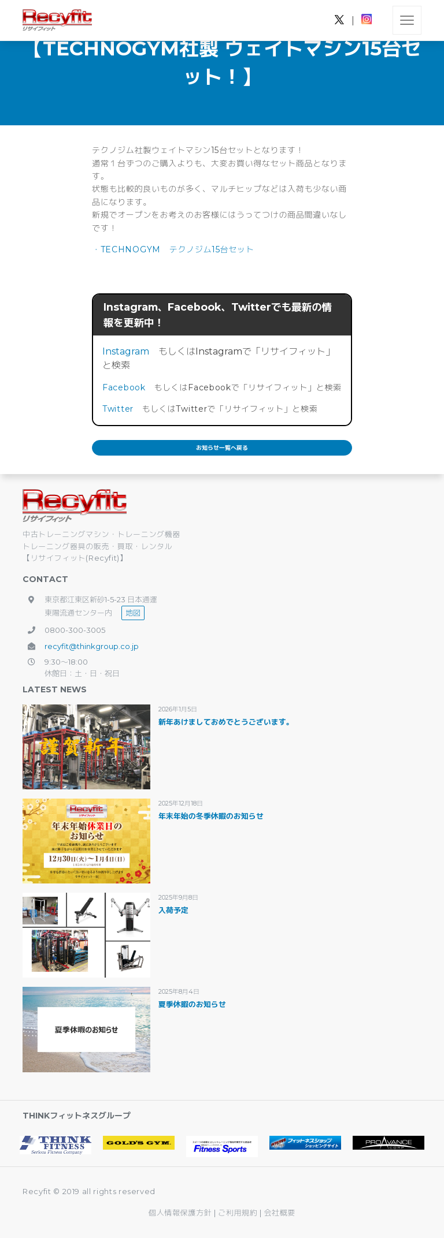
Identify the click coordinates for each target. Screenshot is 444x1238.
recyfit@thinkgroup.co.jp (92, 646)
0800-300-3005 (75, 630)
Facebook (124, 387)
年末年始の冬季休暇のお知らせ (211, 816)
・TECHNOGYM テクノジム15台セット (173, 249)
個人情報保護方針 (180, 1212)
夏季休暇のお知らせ (192, 1004)
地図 (132, 612)
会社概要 (279, 1212)
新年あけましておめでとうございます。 (226, 721)
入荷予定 (173, 910)
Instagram (125, 351)
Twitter (118, 409)
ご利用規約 (239, 1212)
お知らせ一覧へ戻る (222, 448)
